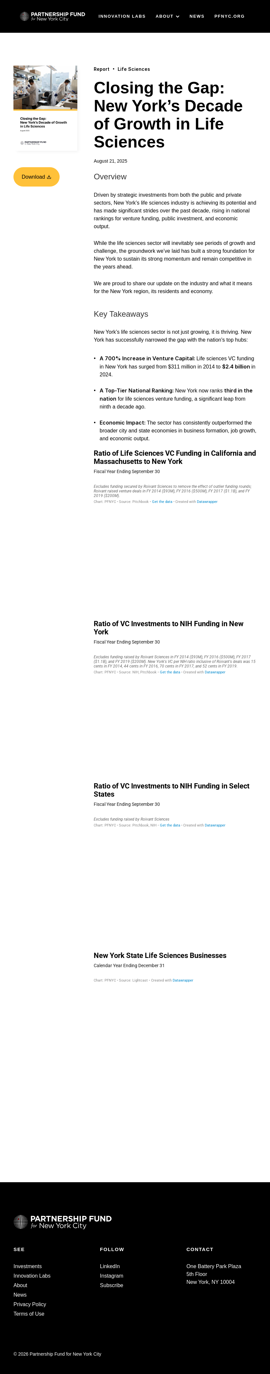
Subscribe (111, 1285)
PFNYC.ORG (229, 16)
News (20, 1295)
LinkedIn (110, 1266)
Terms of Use (28, 1314)
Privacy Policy (29, 1304)
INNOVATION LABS (122, 16)
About (20, 1285)
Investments (27, 1266)
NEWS (197, 16)
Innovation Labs (31, 1276)
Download (36, 177)
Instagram (111, 1276)
